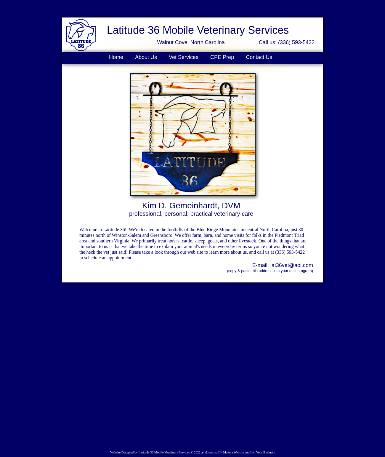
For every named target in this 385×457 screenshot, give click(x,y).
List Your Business (262, 452)
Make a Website (233, 452)
